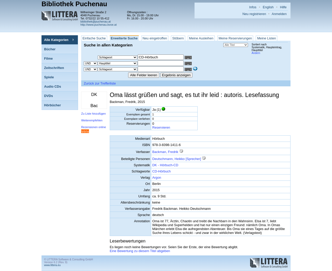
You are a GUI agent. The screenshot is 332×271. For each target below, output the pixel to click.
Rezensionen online (93, 127)
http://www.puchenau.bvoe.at (98, 24)
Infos (253, 7)
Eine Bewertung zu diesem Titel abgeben (140, 251)
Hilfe (283, 7)
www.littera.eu (52, 265)
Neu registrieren (254, 14)
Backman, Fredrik (165, 152)
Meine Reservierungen (235, 38)
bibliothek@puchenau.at (95, 21)
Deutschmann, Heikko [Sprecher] (176, 159)
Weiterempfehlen (91, 120)
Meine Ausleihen (201, 38)
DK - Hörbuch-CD (165, 165)
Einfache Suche (94, 38)
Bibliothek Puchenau (74, 4)
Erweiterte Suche (124, 38)
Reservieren (161, 127)
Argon (156, 177)
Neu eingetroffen (155, 38)
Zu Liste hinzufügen (93, 113)
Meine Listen (266, 38)
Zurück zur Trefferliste (100, 83)
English (268, 7)
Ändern (256, 53)
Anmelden (279, 14)
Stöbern (178, 38)
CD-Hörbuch (161, 171)
